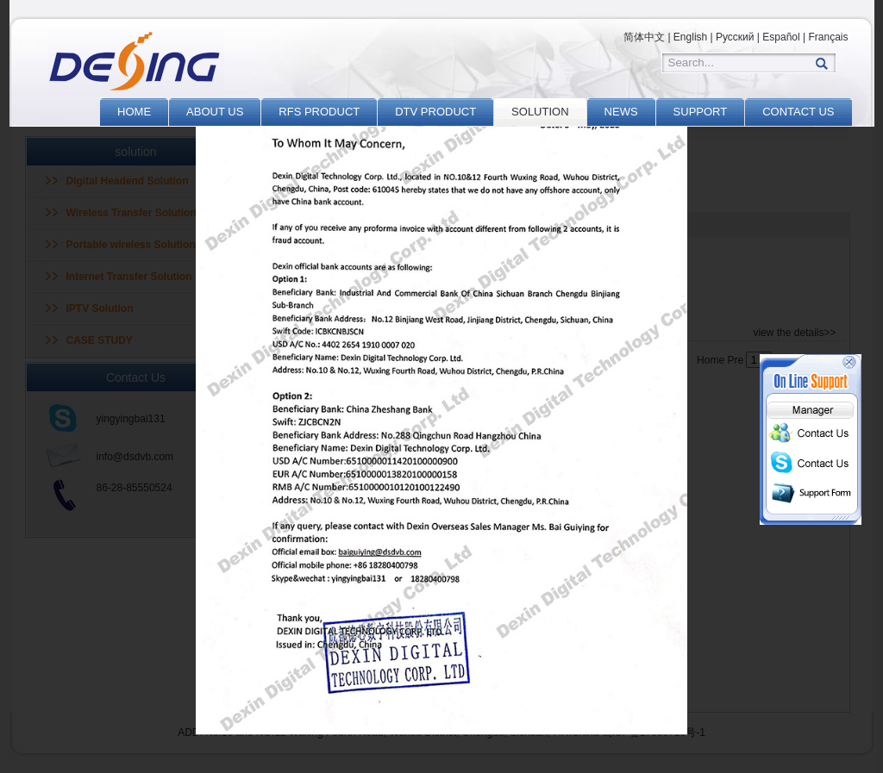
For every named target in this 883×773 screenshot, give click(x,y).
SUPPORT (700, 111)
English (690, 37)
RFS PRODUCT (319, 111)
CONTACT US (798, 111)
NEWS (621, 111)
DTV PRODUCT (435, 111)
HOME (134, 111)
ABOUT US (214, 111)
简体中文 (644, 37)
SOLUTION (539, 111)
